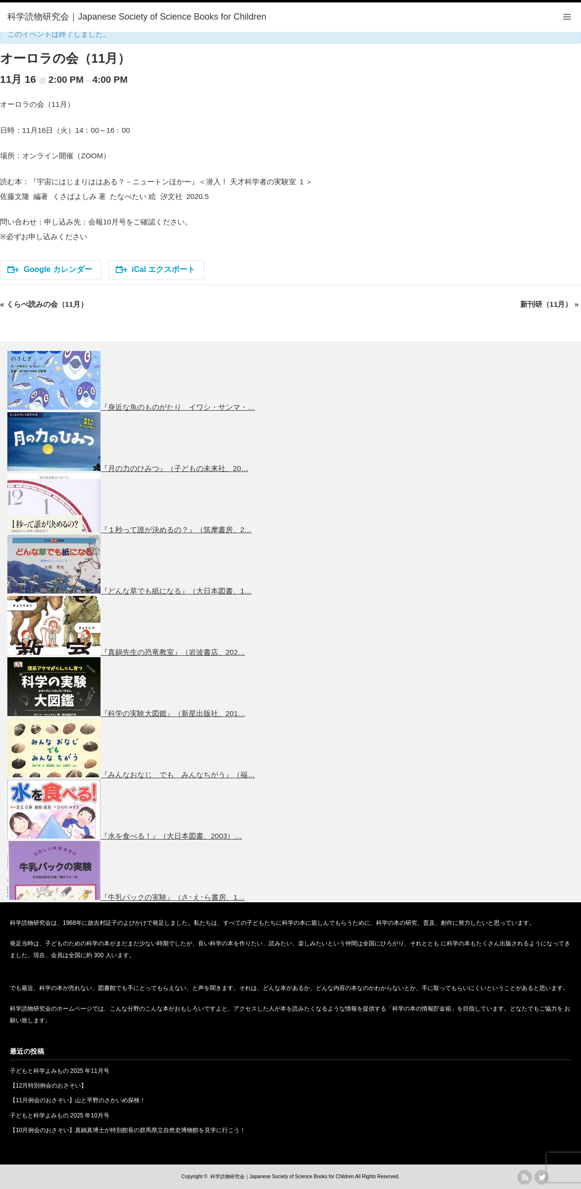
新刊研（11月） (549, 304)
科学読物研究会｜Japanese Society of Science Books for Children (282, 1176)
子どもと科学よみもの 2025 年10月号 (59, 1115)
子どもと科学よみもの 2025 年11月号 (59, 1070)
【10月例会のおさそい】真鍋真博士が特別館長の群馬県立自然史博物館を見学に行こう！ (128, 1130)
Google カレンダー (49, 269)
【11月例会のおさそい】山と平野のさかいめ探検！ (78, 1100)
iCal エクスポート (156, 269)
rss (524, 1177)
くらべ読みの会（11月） (44, 304)
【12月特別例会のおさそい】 (48, 1085)
